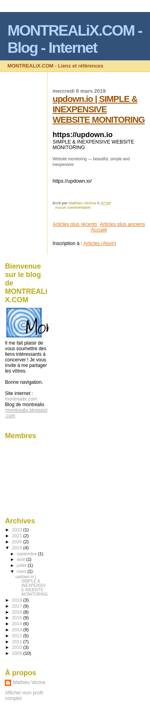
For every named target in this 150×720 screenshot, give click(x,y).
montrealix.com (21, 399)
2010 (17, 647)
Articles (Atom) (99, 243)
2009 (17, 653)
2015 (17, 617)
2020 (17, 541)
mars (22, 571)
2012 (17, 635)
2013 (17, 629)
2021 (17, 535)
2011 (17, 641)
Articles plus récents (75, 224)
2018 (17, 600)
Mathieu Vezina (29, 682)
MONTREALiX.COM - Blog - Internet (75, 39)
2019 (17, 547)
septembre (27, 553)
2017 (17, 606)
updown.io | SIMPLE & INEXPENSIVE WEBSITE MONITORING (99, 109)
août (21, 559)
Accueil (99, 230)
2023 (17, 529)
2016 (17, 612)
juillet (22, 565)
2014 (17, 623)
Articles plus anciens (122, 224)
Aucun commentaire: (73, 207)
